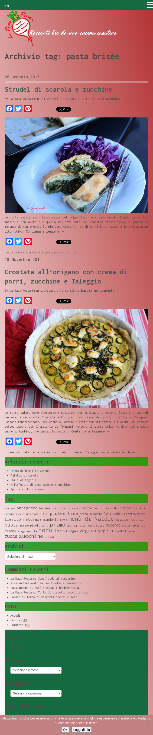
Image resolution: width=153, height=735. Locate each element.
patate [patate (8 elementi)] (24, 525)
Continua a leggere (45, 231)
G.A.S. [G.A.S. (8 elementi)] (44, 514)
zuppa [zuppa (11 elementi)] (49, 537)
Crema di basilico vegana (29, 471)
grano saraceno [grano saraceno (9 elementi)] (91, 514)
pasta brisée (14, 252)
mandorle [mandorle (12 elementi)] (50, 519)
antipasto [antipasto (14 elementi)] (27, 508)
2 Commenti (111, 99)
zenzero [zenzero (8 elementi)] (132, 531)
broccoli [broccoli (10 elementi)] (64, 508)
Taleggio (92, 452)
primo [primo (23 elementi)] (57, 524)
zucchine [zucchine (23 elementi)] (31, 536)
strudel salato (50, 252)
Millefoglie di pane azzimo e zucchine (40, 484)
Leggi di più (81, 730)
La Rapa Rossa (20, 99)
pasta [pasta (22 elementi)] (12, 525)
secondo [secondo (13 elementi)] (113, 525)
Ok (65, 730)
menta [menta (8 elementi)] (63, 519)
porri (56, 452)
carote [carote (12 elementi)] (86, 508)
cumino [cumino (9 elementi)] (141, 508)
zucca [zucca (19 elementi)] (11, 536)
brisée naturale (17, 452)
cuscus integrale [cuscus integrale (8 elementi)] (27, 514)
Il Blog (16, 650)
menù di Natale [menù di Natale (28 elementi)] (91, 518)
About (14, 645)
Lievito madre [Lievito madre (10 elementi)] (134, 514)
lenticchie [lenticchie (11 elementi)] (113, 514)
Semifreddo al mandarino (56, 578)
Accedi (15, 615)
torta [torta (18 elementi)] (60, 530)
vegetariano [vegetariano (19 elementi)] (112, 530)
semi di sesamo (73, 452)
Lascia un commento (97, 290)
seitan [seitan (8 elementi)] (126, 525)
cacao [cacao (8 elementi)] (75, 508)
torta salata (110, 452)
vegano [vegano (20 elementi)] (87, 530)
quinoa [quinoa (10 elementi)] (72, 525)
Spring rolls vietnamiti (29, 489)
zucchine (69, 252)
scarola (31, 252)
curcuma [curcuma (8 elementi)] (9, 514)
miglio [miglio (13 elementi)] (122, 519)
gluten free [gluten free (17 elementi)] (64, 513)
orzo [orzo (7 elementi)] (141, 520)
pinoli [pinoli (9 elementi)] (35, 525)
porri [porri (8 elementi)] (45, 525)
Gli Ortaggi (49, 99)
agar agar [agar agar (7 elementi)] (10, 508)
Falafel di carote (24, 475)
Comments (20, 625)
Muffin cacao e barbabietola (57, 588)
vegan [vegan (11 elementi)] (73, 531)
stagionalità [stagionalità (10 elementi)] (27, 531)
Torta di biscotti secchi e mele (63, 592)
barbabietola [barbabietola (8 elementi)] (47, 508)
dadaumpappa (19, 588)
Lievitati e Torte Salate (81, 99)
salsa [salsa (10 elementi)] (100, 525)
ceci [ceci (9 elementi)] (97, 508)
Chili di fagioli (23, 480)
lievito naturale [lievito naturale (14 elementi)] (23, 519)
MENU (7, 6)
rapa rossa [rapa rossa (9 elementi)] (86, 525)
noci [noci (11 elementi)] (133, 519)
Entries (19, 620)
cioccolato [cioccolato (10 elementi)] (110, 508)
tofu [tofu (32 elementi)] (45, 530)
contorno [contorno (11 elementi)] (127, 508)
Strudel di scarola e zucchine (58, 89)
